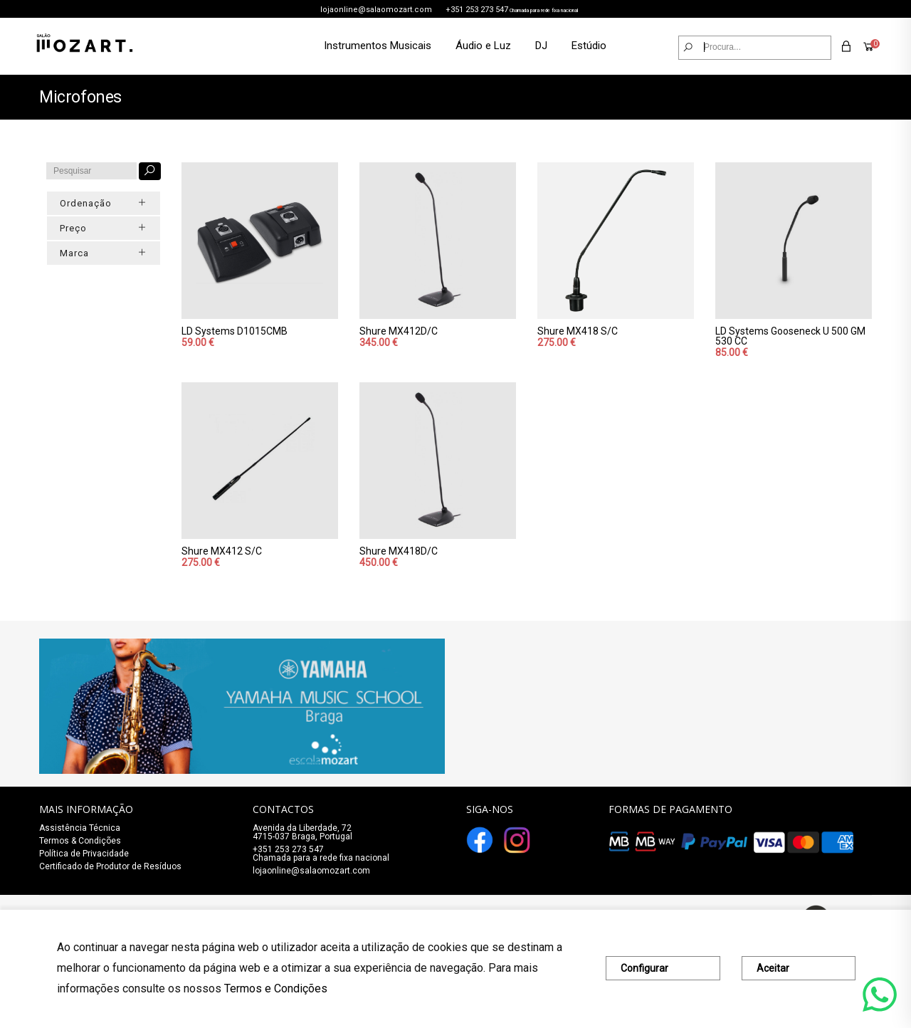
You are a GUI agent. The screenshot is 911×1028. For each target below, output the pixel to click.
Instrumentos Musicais (377, 45)
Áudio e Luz (483, 45)
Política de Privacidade (84, 854)
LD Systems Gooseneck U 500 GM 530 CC (790, 336)
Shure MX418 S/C (577, 331)
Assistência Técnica (79, 828)
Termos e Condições (275, 988)
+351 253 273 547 (477, 9)
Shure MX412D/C (398, 331)
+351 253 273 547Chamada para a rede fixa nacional (321, 853)
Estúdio (589, 45)
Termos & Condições (80, 841)
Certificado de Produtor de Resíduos (110, 866)
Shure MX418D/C (398, 551)
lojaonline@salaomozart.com (376, 9)
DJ (541, 45)
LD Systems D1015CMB (234, 331)
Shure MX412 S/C (221, 551)
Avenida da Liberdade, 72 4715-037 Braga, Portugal (302, 832)
